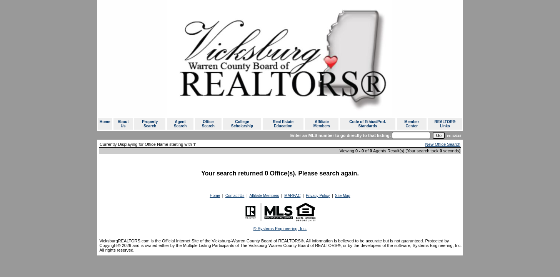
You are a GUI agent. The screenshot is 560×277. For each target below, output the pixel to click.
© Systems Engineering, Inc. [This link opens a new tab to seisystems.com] (280, 228)
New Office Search (442, 144)
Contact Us (234, 196)
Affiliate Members (321, 124)
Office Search (208, 124)
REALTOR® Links (444, 124)
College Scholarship (242, 124)
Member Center (411, 124)
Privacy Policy (318, 196)
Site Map (342, 196)
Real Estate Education (283, 124)
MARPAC (292, 196)
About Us (123, 124)
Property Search (150, 124)
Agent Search (180, 124)
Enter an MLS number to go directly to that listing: (340, 135)
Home (105, 122)
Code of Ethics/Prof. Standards (367, 124)
